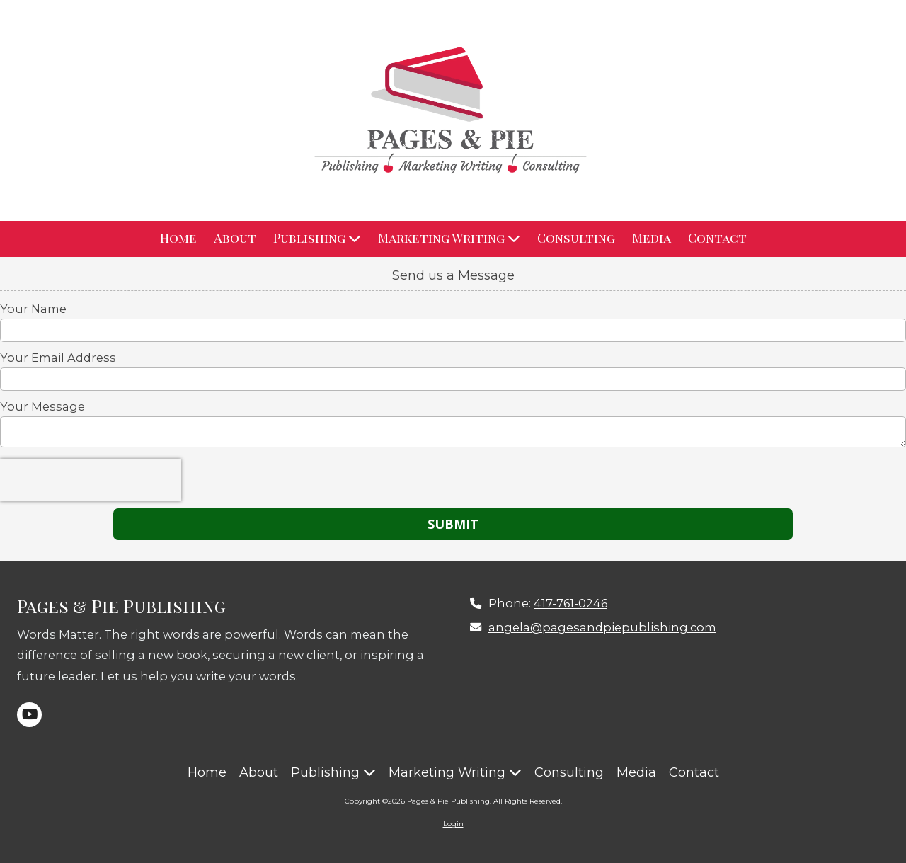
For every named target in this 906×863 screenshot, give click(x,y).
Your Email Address (58, 357)
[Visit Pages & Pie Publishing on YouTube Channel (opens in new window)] (29, 714)
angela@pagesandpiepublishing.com (602, 627)
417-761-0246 (570, 603)
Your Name (33, 309)
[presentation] (90, 480)
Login (453, 823)
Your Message (42, 406)
